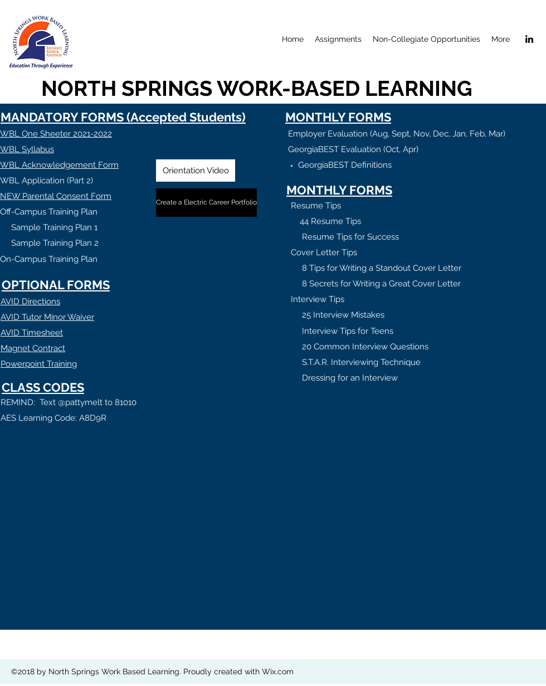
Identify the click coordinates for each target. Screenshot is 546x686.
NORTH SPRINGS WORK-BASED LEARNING (256, 88)
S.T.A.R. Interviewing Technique (361, 362)
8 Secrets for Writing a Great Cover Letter (381, 284)
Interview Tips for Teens (347, 331)
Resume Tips (316, 206)
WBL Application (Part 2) (46, 181)
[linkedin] (529, 39)
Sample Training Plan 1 (49, 227)
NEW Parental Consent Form (55, 196)
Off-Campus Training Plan (49, 212)
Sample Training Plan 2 (49, 243)
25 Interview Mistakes (343, 315)
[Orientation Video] (195, 170)
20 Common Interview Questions (365, 347)
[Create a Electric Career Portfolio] (206, 202)
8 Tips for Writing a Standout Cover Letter (381, 268)
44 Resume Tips (330, 221)
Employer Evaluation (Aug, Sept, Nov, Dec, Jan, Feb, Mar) (396, 134)
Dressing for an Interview (350, 378)
